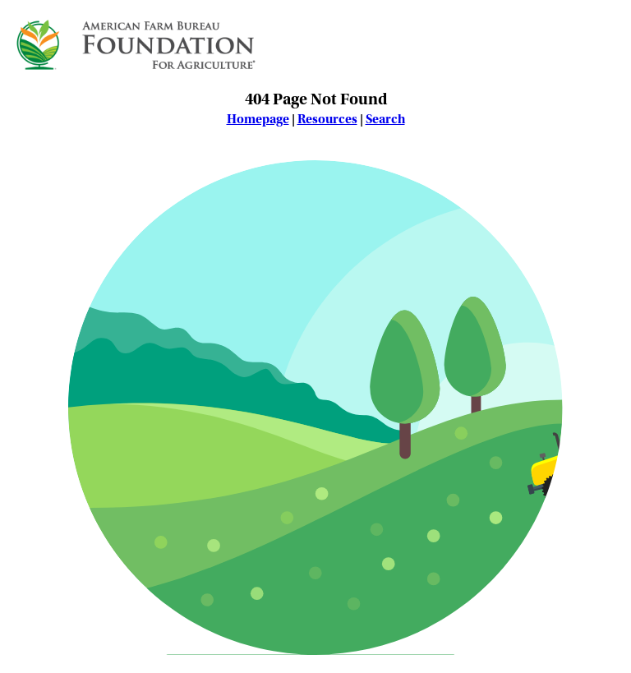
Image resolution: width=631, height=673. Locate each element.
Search (385, 119)
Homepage (258, 119)
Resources (327, 119)
